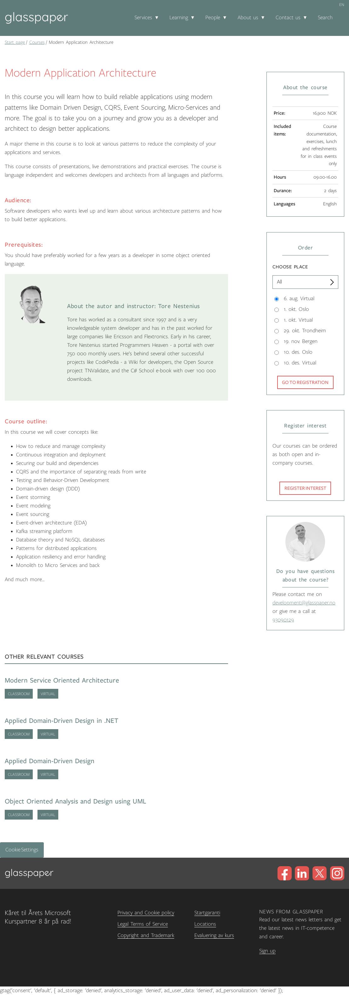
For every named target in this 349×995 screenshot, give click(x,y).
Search (325, 17)
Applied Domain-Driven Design (49, 761)
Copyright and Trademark (145, 935)
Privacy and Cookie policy (145, 913)
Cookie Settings (21, 850)
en (341, 5)
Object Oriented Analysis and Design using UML (75, 801)
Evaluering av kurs (214, 935)
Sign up (267, 951)
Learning (178, 17)
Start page (15, 42)
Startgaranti (207, 913)
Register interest (305, 488)
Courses (37, 42)
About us (247, 17)
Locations (205, 924)
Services (143, 17)
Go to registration (305, 382)
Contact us (288, 17)
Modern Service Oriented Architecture (62, 680)
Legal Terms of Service (142, 924)
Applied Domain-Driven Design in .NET (61, 720)
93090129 (283, 620)
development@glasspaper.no (303, 603)
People (212, 17)
